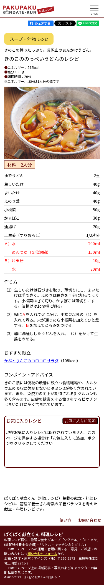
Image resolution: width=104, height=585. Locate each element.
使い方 (65, 520)
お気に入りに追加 (80, 420)
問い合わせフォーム (42, 553)
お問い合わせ (89, 520)
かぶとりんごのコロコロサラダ (31, 360)
